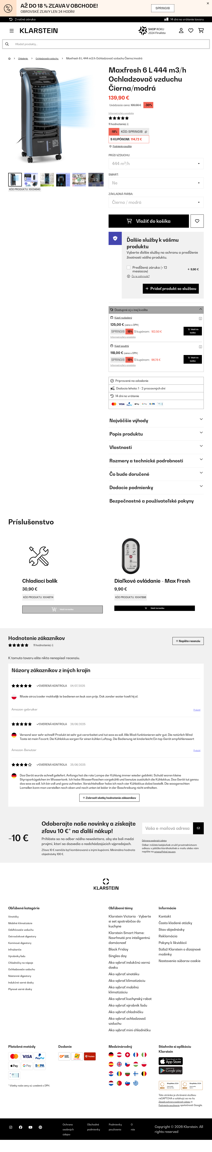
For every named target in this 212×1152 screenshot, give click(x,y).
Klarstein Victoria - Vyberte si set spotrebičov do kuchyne (130, 930)
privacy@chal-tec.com (167, 860)
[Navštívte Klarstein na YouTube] (39, 1142)
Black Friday (118, 958)
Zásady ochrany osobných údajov (178, 1110)
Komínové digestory (23, 952)
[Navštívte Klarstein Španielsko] (111, 1073)
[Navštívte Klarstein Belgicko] (144, 1082)
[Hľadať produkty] (106, 44)
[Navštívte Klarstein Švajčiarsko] (127, 1063)
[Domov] (13, 58)
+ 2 (96, 180)
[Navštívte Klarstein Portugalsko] (119, 1092)
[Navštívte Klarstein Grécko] (135, 1092)
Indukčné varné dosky (25, 991)
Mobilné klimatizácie (24, 932)
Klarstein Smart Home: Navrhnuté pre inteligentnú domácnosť (129, 947)
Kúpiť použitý (123, 347)
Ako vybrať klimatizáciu (127, 990)
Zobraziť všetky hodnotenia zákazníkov (111, 806)
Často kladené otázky (175, 932)
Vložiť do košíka (149, 221)
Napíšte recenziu (183, 650)
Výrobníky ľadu (19, 965)
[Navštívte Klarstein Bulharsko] (127, 1082)
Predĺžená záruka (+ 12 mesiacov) (149, 269)
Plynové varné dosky (24, 998)
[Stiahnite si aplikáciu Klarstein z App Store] (171, 1070)
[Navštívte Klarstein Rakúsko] (119, 1063)
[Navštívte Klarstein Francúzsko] (135, 1063)
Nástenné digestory (23, 985)
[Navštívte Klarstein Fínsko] (135, 1082)
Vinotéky (15, 925)
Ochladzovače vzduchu (54, 58)
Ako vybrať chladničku (126, 1021)
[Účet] (181, 30)
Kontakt (165, 925)
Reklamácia (168, 945)
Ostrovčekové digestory (26, 945)
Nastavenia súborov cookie (179, 970)
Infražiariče (17, 958)
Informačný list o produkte (121, 113)
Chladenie (25, 58)
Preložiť (194, 720)
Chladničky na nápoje (24, 971)
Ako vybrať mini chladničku (130, 1039)
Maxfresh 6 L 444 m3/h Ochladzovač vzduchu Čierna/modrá (115, 58)
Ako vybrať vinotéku (124, 983)
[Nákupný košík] (201, 30)
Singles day (117, 965)
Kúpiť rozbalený (125, 317)
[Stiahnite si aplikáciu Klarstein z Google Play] (171, 1080)
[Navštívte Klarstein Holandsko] (111, 1092)
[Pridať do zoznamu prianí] (197, 221)
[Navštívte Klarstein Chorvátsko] (111, 1082)
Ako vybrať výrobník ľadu (128, 1014)
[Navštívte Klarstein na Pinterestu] (52, 1142)
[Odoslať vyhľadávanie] (7, 44)
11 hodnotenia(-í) (118, 124)
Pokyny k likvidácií (173, 952)
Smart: (114, 174)
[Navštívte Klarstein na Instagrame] (12, 1142)
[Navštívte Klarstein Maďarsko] (135, 1073)
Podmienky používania (171, 1114)
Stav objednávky (171, 938)
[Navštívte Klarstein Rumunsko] (119, 1082)
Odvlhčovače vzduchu (25, 938)
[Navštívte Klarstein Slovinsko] (127, 1092)
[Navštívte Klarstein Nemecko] (111, 1063)
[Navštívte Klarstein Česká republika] (127, 1073)
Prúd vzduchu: (119, 155)
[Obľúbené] (190, 30)
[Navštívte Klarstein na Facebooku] (25, 1142)
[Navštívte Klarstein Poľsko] (144, 1073)
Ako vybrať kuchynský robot (130, 1008)
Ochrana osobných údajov (157, 849)
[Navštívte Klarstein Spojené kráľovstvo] (119, 1073)
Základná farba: (121, 194)
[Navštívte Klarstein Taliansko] (144, 1063)
